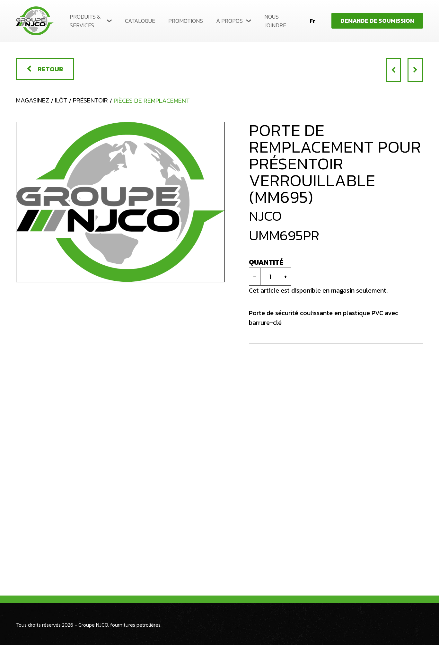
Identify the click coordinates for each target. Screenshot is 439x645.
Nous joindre (275, 21)
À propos (229, 20)
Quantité (266, 262)
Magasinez (32, 100)
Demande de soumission (377, 20)
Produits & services (85, 21)
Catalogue (140, 20)
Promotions (185, 20)
